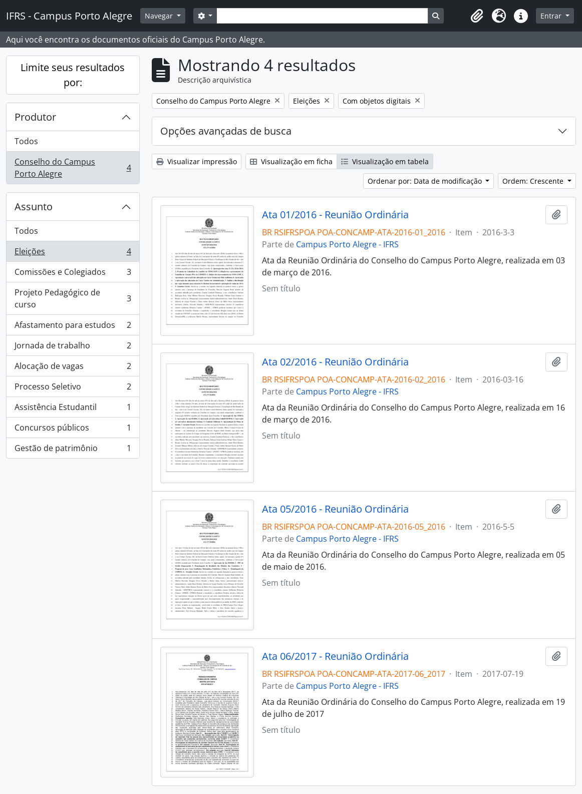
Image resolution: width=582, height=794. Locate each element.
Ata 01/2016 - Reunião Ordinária (335, 215)
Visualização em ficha (291, 161)
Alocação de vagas (72, 368)
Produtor (35, 117)
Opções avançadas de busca (226, 131)
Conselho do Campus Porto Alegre (72, 167)
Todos (26, 141)
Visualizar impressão (196, 161)
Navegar (160, 16)
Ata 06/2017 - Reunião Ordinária (335, 656)
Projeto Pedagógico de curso (72, 298)
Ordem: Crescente (533, 181)
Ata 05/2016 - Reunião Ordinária (335, 509)
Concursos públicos (72, 430)
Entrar (551, 16)
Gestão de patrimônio (72, 450)
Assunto (34, 206)
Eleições (72, 253)
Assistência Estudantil (72, 409)
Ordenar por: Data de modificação (426, 181)
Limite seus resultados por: (73, 75)
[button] (477, 16)
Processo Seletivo (72, 388)
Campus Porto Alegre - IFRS (347, 244)
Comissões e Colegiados (72, 274)
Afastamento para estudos (72, 327)
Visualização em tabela (385, 161)
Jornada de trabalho (72, 347)
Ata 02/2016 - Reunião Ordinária (335, 362)
